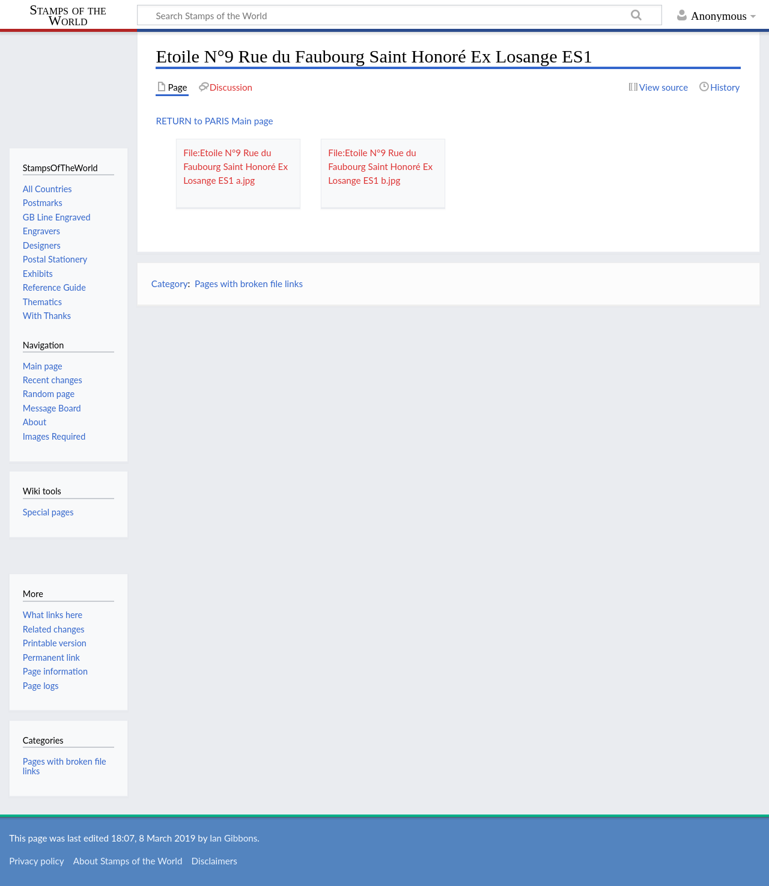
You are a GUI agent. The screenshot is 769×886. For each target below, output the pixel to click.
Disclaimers (214, 860)
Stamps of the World (67, 15)
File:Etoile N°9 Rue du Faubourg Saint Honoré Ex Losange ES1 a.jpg (235, 166)
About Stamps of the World (128, 860)
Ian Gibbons (233, 838)
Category (169, 283)
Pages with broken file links (249, 283)
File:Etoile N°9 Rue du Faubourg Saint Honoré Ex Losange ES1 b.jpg (380, 166)
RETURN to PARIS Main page (214, 120)
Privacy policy (36, 860)
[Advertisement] (448, 399)
